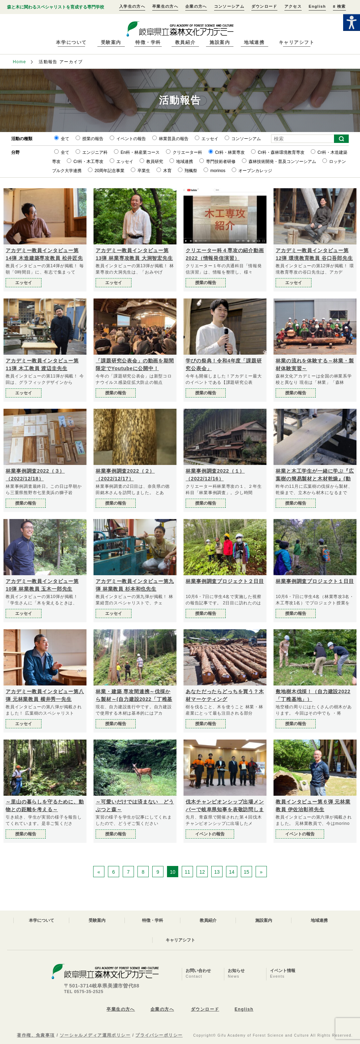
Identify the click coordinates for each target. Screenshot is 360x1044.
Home (19, 61)
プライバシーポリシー (158, 1035)
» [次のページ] (261, 872)
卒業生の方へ (165, 6)
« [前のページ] (98, 872)
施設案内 (220, 42)
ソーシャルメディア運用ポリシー (95, 1035)
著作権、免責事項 (36, 1035)
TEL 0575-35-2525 (83, 991)
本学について (71, 42)
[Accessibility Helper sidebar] (351, 22)
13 (217, 872)
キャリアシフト (297, 42)
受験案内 (111, 42)
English (317, 6)
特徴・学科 (148, 42)
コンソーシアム (229, 6)
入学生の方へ (132, 6)
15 (246, 872)
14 (231, 872)
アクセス (293, 6)
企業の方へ (196, 6)
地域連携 (254, 42)
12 (202, 872)
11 (187, 872)
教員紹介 (185, 42)
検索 (339, 6)
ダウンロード (264, 6)
